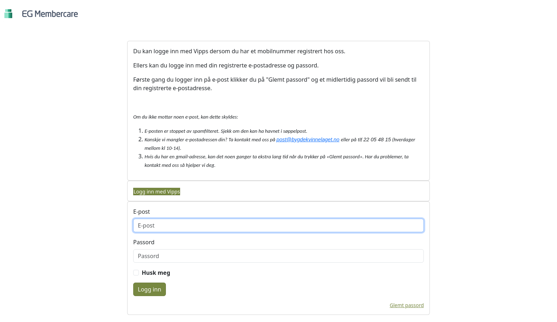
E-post (141, 211)
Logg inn (149, 289)
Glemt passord (407, 305)
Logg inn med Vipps (157, 191)
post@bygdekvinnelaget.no (307, 139)
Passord (144, 242)
